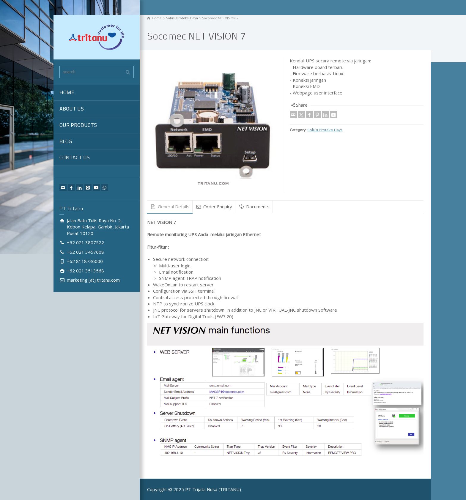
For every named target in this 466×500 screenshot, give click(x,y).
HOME (66, 92)
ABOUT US (71, 109)
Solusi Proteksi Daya (325, 130)
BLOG (65, 141)
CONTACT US (74, 157)
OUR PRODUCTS (78, 125)
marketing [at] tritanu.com (93, 280)
